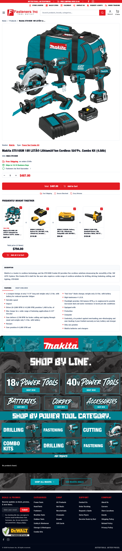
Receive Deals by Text (87, 519)
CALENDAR (65, 5)
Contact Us (83, 502)
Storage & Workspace (42, 527)
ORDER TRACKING (112, 5)
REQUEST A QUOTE (94, 5)
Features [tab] (7, 288)
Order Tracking (84, 506)
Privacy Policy (21, 523)
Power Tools (38, 502)
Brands (59, 519)
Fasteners (37, 511)
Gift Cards (60, 523)
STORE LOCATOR (35, 5)
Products (12, 21)
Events (104, 515)
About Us (105, 502)
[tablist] (61, 288)
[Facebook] (3, 539)
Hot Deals (60, 506)
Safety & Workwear (41, 523)
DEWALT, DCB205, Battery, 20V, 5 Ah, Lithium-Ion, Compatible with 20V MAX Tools (66, 231)
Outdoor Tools (39, 519)
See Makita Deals (76, 482)
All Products (61, 502)
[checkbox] (20, 207)
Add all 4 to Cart (15, 255)
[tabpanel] (61, 311)
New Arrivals (61, 511)
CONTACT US (79, 5)
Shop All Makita (45, 482)
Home (4, 21)
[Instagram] (8, 539)
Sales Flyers (84, 515)
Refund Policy (107, 523)
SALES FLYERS (51, 5)
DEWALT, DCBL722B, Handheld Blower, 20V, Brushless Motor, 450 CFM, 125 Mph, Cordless (93, 231)
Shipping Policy (108, 519)
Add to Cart (61, 186)
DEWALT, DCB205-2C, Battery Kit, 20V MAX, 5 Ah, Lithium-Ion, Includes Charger (39, 231)
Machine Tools (39, 515)
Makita (12, 145)
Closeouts (60, 515)
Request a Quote (85, 511)
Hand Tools (38, 506)
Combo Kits (38, 532)
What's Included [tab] (21, 288)
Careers (105, 506)
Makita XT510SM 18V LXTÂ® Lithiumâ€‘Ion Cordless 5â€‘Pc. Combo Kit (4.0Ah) (12, 232)
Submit (24, 510)
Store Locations (108, 511)
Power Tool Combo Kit (30, 145)
